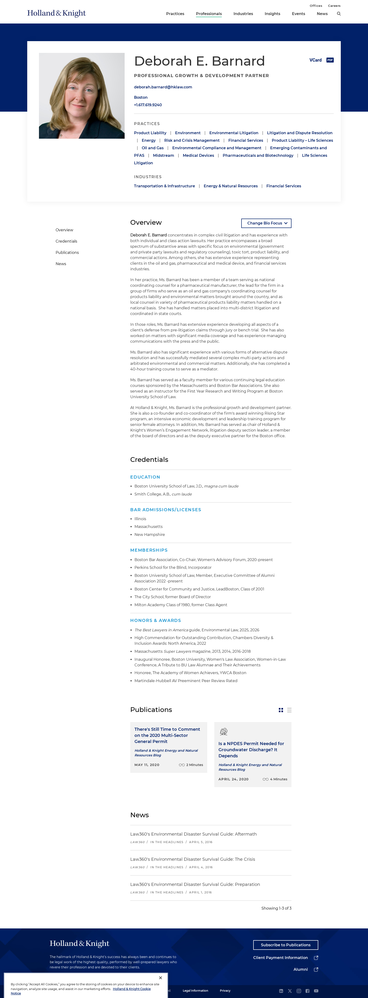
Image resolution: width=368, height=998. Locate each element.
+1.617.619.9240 (148, 105)
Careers (334, 6)
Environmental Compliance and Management (216, 148)
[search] (339, 13)
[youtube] (316, 991)
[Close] (160, 990)
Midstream (163, 155)
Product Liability (150, 133)
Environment (188, 133)
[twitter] (290, 991)
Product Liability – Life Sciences (302, 140)
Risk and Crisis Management (192, 140)
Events (298, 14)
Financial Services (245, 140)
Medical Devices (198, 155)
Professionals (209, 14)
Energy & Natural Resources (231, 186)
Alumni (301, 969)
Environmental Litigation (233, 133)
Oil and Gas (153, 148)
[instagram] (299, 991)
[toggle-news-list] (289, 710)
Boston (141, 97)
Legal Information (195, 990)
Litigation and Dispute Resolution (300, 133)
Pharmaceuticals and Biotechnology (258, 155)
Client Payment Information (280, 957)
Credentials (66, 241)
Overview (64, 230)
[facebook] (307, 991)
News (322, 14)
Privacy (225, 990)
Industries (243, 14)
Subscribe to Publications (285, 945)
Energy (149, 140)
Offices (316, 6)
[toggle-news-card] (281, 710)
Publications (67, 252)
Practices (175, 14)
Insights (272, 14)
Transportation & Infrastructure (164, 186)
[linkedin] (281, 991)
